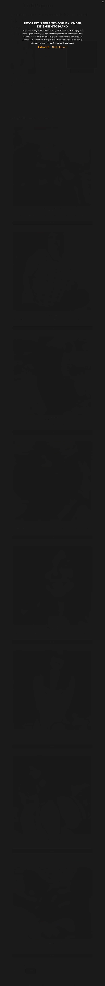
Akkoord (43, 47)
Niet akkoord (59, 47)
